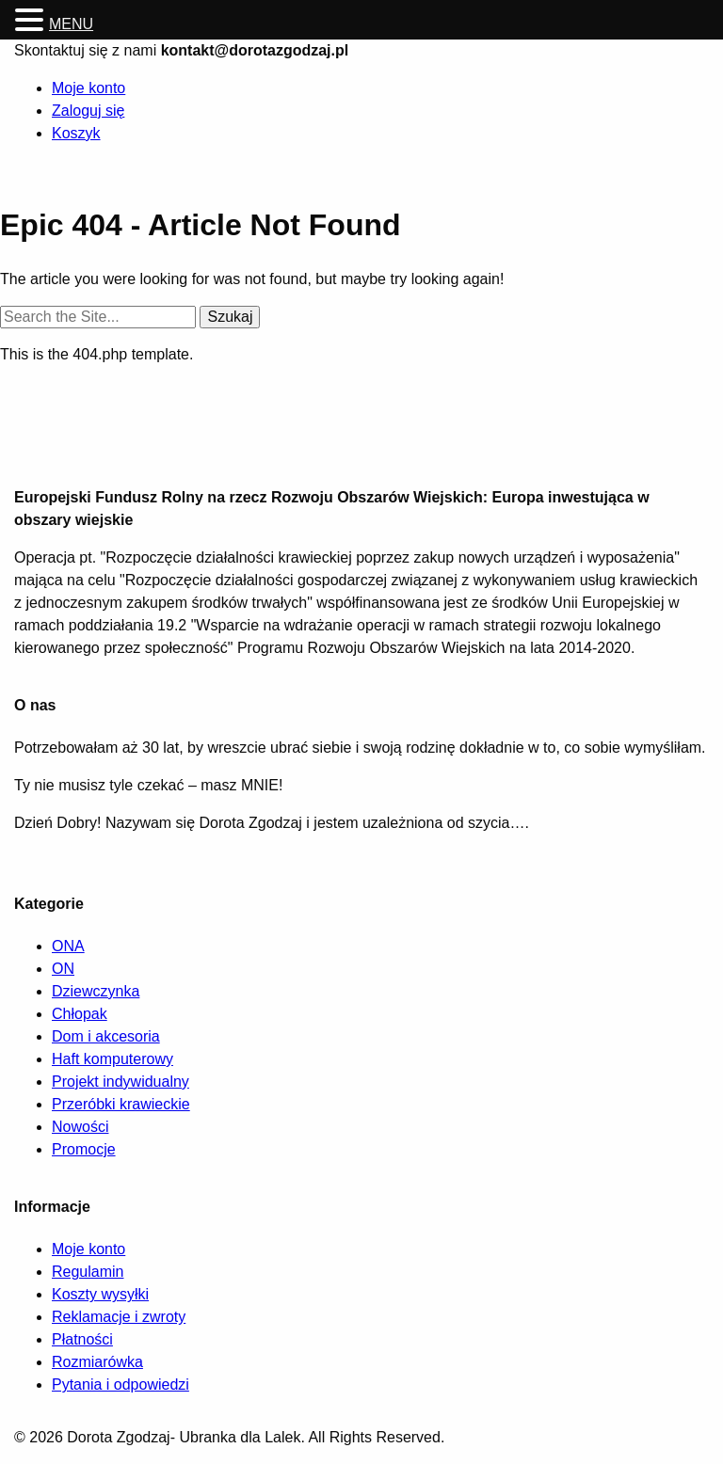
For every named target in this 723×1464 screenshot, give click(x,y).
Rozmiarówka (97, 1362)
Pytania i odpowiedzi (120, 1384)
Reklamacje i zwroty (118, 1317)
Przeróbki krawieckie (121, 1104)
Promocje (84, 1149)
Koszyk (76, 133)
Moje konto (88, 88)
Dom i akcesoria (106, 1036)
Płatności (82, 1339)
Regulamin (87, 1272)
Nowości (80, 1127)
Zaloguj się (88, 111)
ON (63, 969)
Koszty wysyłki (100, 1294)
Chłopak (79, 1014)
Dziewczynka (95, 991)
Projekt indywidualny (120, 1082)
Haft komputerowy (112, 1059)
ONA (68, 946)
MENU (71, 24)
